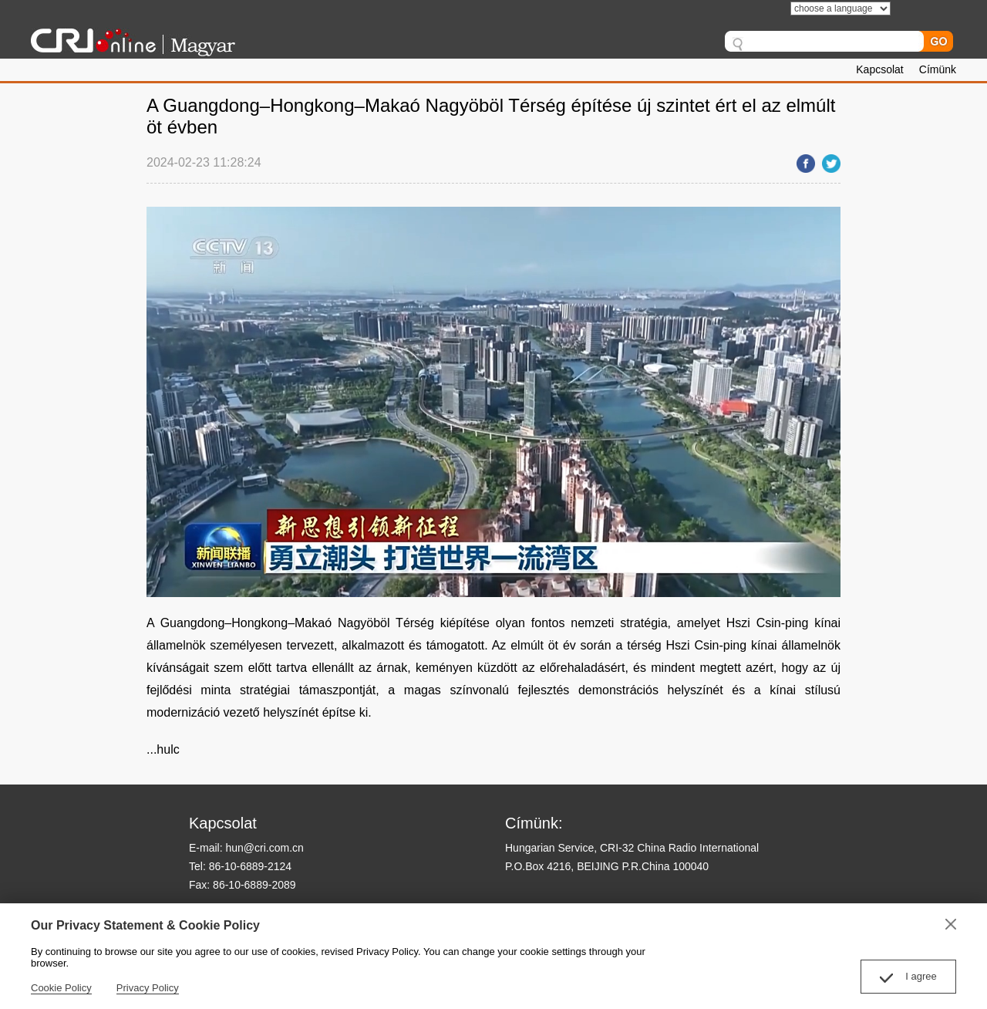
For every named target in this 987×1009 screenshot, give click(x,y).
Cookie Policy (61, 988)
